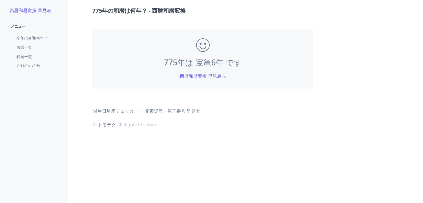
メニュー (18, 26)
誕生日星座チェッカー (115, 111)
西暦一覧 (24, 47)
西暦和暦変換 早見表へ (203, 76)
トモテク (107, 125)
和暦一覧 (24, 56)
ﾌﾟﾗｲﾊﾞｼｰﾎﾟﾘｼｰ (29, 66)
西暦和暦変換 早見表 (30, 10)
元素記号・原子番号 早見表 (172, 111)
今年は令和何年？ (32, 38)
